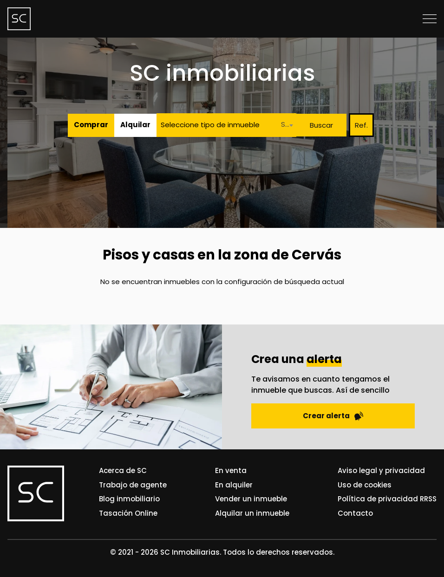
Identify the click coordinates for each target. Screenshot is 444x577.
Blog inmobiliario (129, 499)
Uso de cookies (365, 485)
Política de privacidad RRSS (387, 499)
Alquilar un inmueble (252, 513)
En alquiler (234, 485)
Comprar (91, 125)
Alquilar (135, 125)
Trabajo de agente (133, 485)
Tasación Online (128, 513)
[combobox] (284, 125)
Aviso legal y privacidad (381, 470)
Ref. (361, 125)
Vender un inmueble (251, 499)
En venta (231, 470)
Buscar (321, 125)
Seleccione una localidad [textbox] (286, 124)
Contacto (355, 513)
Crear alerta (333, 416)
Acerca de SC (123, 470)
